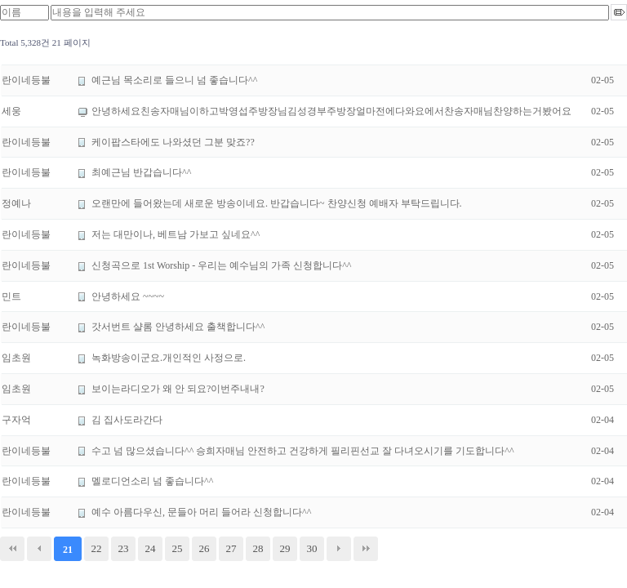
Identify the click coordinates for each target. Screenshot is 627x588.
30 (312, 548)
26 (204, 548)
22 (96, 548)
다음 (339, 549)
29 (285, 548)
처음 (12, 549)
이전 (39, 549)
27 (231, 548)
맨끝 (366, 549)
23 (123, 548)
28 (258, 548)
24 (150, 548)
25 (177, 548)
